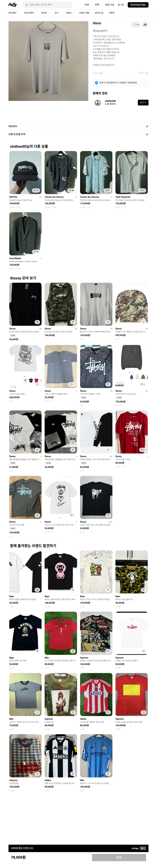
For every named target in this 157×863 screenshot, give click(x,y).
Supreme (84, 657)
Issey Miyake (15, 258)
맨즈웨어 (13, 13)
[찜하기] (136, 24)
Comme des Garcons (54, 197)
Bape (11, 596)
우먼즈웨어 (30, 13)
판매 (97, 4)
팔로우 (143, 102)
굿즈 (57, 13)
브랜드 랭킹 (84, 13)
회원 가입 (109, 4)
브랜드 (70, 13)
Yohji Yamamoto (122, 197)
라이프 (45, 13)
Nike (47, 657)
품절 (119, 857)
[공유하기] (145, 24)
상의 (101, 73)
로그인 (121, 4)
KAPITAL (13, 197)
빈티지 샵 (99, 13)
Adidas (83, 719)
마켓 (87, 4)
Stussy (97, 23)
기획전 (111, 13)
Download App (138, 4)
